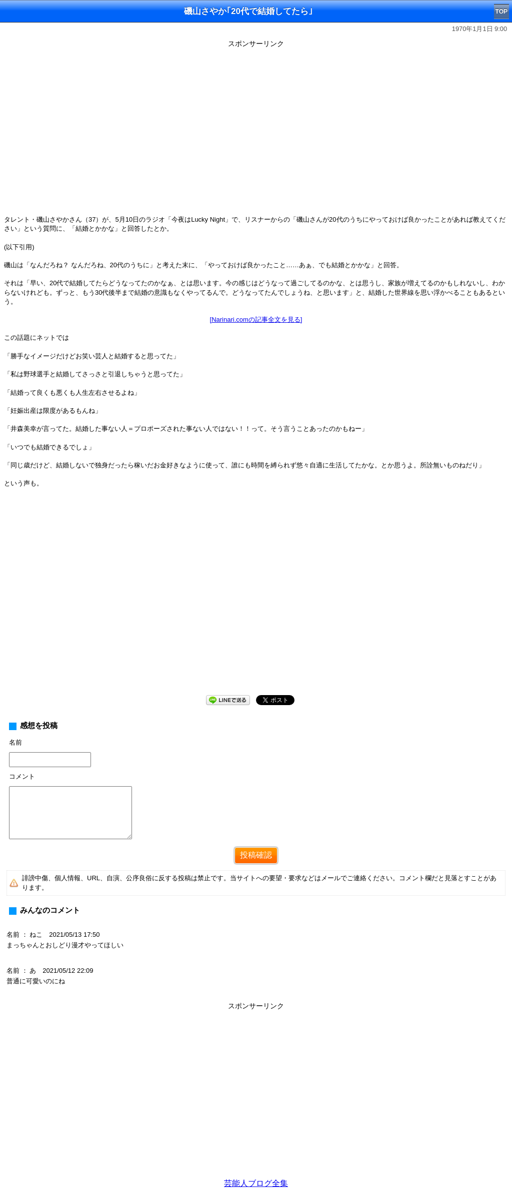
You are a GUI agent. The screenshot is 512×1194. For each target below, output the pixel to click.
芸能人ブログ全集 (256, 1183)
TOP (502, 11)
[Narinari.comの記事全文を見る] (256, 319)
